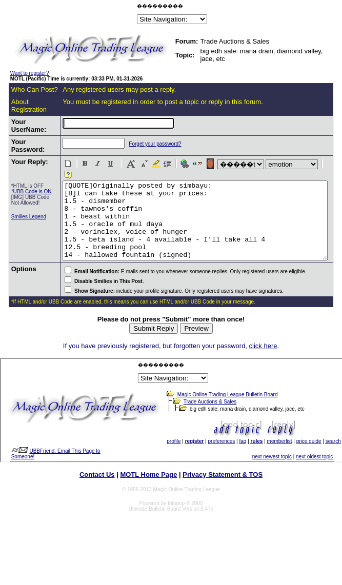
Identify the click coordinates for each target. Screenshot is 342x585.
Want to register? (29, 73)
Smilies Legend (20, 243)
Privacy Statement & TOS (223, 486)
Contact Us (97, 486)
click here (263, 357)
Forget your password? (135, 151)
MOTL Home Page (148, 486)
